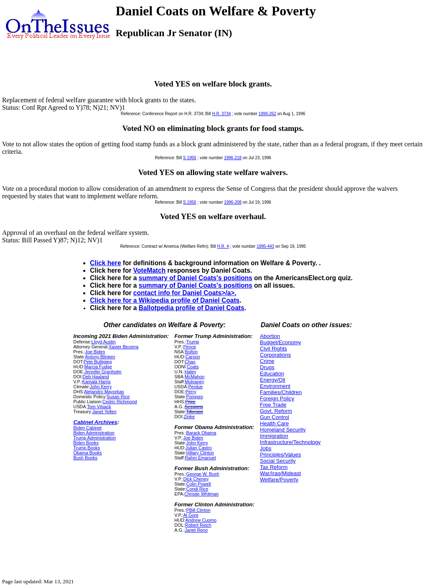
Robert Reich (198, 525)
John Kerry (100, 386)
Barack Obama (201, 432)
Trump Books (86, 447)
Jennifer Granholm (102, 371)
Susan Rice (117, 396)
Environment (275, 386)
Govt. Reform (276, 411)
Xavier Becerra (124, 346)
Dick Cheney (195, 478)
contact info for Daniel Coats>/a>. (184, 292)
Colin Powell (198, 483)
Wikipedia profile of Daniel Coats (189, 300)
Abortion (270, 336)
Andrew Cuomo (201, 520)
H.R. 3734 (221, 113)
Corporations (275, 355)
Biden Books (86, 442)
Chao (190, 361)
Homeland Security (283, 430)
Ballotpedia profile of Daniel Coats (191, 307)
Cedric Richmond (119, 401)
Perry (191, 391)
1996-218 (232, 157)
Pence (189, 346)
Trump (192, 341)
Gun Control (274, 417)
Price (190, 401)
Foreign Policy (277, 398)
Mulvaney (194, 381)
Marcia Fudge (98, 366)
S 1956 (189, 157)
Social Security (278, 461)
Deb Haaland (96, 376)
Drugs (267, 367)
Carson (193, 356)
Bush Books (85, 457)
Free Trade (273, 405)
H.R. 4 (223, 246)
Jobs (265, 448)
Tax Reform (273, 467)
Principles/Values (280, 454)
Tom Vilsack (99, 406)
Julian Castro (199, 447)
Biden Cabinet (87, 427)
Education (272, 373)
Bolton (191, 351)
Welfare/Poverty (279, 479)
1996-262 (267, 113)
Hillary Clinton (200, 452)
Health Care (274, 423)
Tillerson (194, 411)
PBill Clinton (198, 510)
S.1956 (189, 202)
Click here (105, 262)
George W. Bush (202, 473)
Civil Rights (273, 348)
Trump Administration (94, 437)
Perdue (195, 386)
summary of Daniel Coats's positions (195, 277)
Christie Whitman (201, 493)
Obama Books (87, 452)
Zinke (189, 416)
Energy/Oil (272, 380)
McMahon (195, 376)
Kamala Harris (96, 381)
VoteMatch (149, 270)
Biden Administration (93, 432)
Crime (267, 361)
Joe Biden (95, 351)
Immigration (274, 436)
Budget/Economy (280, 342)
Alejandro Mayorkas (104, 391)
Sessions (194, 406)
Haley (190, 371)
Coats (192, 366)
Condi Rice (197, 488)
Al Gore (190, 515)
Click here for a (114, 300)
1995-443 (265, 246)
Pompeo (194, 396)
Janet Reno (196, 530)
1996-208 (232, 202)
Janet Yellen (104, 411)
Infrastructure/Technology (290, 442)
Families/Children (281, 392)
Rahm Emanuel (200, 457)
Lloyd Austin (104, 341)
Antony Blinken (100, 356)
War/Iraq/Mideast (280, 473)
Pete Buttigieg (97, 361)
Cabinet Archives (95, 422)
